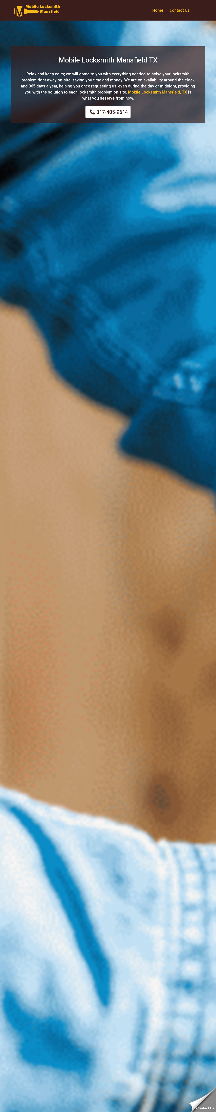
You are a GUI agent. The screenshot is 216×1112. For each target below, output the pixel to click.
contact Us (180, 10)
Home (157, 10)
